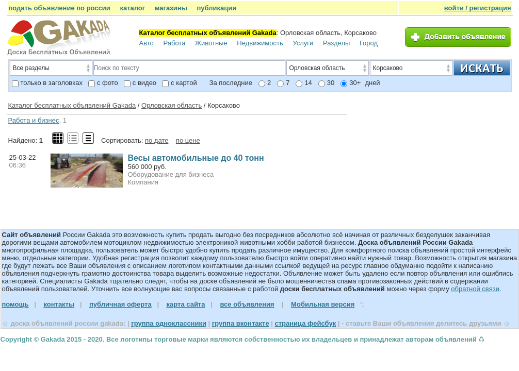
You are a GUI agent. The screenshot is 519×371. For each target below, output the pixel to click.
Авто (146, 43)
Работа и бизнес (33, 120)
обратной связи (475, 289)
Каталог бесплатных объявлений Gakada (72, 105)
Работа (174, 43)
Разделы (336, 43)
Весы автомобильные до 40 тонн (196, 158)
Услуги (303, 43)
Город (369, 43)
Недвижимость (260, 43)
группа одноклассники (168, 323)
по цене (188, 140)
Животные (211, 43)
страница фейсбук (305, 323)
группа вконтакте (240, 323)
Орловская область (171, 105)
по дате (156, 140)
